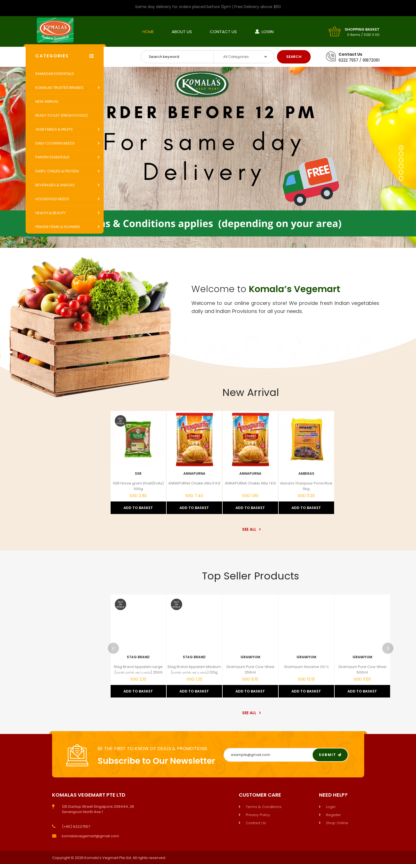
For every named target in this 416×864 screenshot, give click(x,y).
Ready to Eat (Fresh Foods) (61, 115)
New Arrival (47, 101)
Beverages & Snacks (55, 185)
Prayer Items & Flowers (57, 226)
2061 (375, 60)
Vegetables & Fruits (54, 129)
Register (333, 815)
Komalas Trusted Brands (59, 87)
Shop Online (337, 823)
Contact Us (223, 32)
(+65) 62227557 (76, 826)
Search (293, 56)
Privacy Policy (258, 815)
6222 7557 (348, 60)
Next (387, 648)
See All (250, 529)
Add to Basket (138, 507)
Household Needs (52, 199)
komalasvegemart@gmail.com (90, 836)
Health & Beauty (50, 213)
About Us (182, 32)
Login (268, 32)
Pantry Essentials (52, 157)
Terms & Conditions (263, 806)
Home (148, 32)
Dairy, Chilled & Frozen (57, 171)
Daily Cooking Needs (55, 143)
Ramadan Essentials (54, 73)
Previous (113, 648)
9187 (367, 60)
